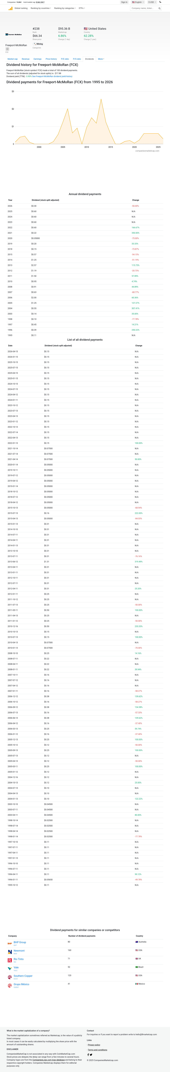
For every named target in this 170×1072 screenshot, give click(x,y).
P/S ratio (77, 59)
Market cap (13, 59)
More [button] (100, 59)
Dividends (89, 59)
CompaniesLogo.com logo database (48, 1060)
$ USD (151, 2)
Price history (51, 59)
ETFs (81, 8)
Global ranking (21, 8)
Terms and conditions (97, 1050)
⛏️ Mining (38, 44)
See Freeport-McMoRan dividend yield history (52, 76)
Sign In (124, 2)
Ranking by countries (40, 8)
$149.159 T (40, 2)
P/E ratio (65, 59)
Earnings (37, 59)
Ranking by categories (64, 8)
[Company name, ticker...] (145, 8)
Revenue (25, 59)
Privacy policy (94, 1045)
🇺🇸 (137, 2)
